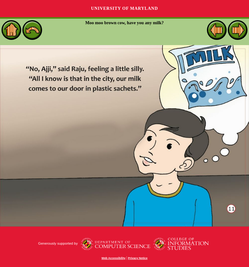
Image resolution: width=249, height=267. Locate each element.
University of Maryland (124, 8)
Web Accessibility (114, 258)
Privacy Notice (138, 258)
